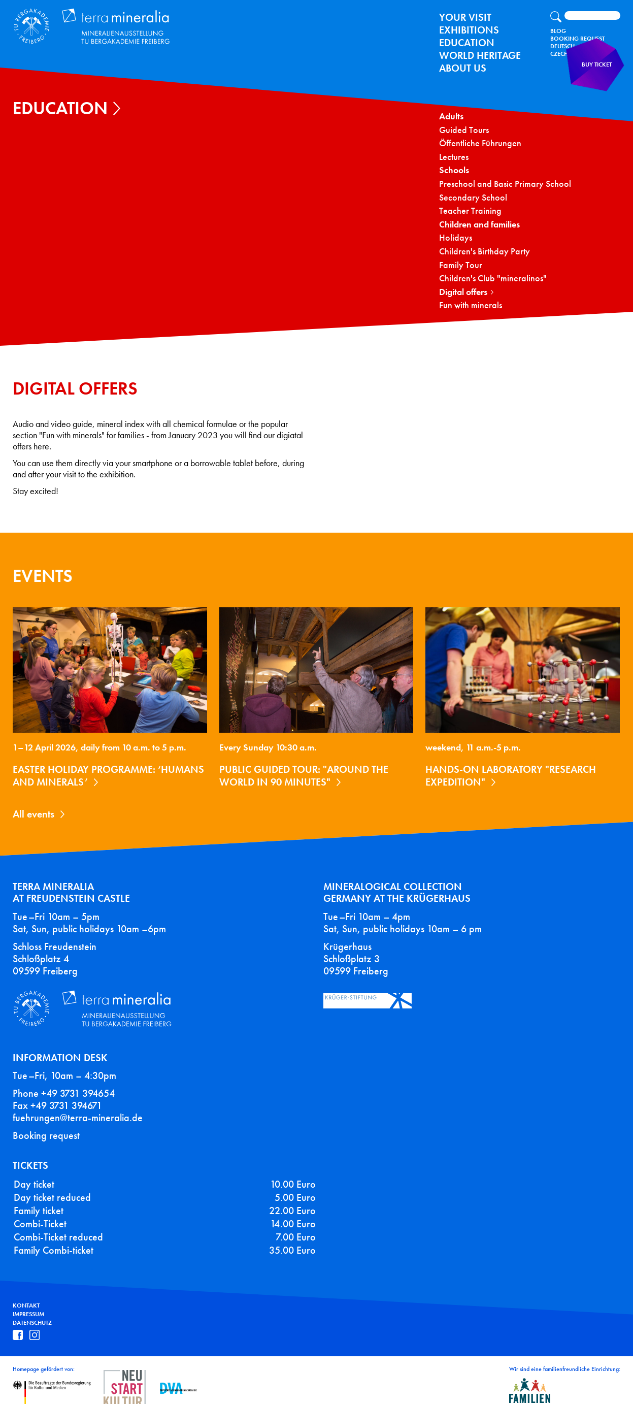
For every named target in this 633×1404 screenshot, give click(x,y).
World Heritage (480, 55)
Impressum (28, 1301)
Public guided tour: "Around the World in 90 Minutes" (303, 775)
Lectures (454, 157)
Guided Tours (464, 130)
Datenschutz (32, 1310)
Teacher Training (470, 211)
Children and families (479, 224)
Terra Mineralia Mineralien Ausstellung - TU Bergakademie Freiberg (84, 24)
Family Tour (460, 265)
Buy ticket (600, 73)
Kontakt (26, 1293)
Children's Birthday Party (484, 251)
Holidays (455, 238)
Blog (558, 31)
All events (33, 814)
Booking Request (577, 38)
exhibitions (469, 30)
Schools (454, 170)
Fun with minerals (470, 305)
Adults (451, 116)
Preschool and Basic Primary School (505, 184)
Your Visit (465, 17)
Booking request (46, 1123)
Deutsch (562, 46)
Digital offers (463, 292)
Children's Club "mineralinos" (493, 278)
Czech (559, 53)
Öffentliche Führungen (480, 143)
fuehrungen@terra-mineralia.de (78, 1105)
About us (462, 68)
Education (466, 43)
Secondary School (473, 197)
